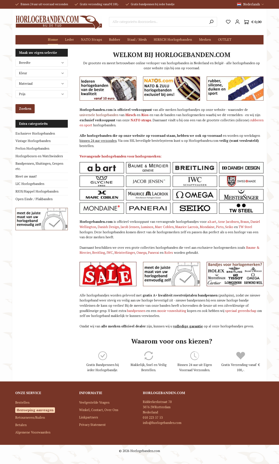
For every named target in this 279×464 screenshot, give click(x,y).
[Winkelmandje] (253, 21)
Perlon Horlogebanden (32, 148)
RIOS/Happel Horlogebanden (36, 191)
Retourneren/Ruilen (30, 417)
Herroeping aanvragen (35, 410)
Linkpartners (88, 417)
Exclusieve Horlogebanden (35, 133)
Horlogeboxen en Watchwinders (39, 156)
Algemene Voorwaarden (32, 432)
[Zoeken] (211, 22)
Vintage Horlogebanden (33, 141)
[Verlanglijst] (228, 21)
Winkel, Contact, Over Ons (98, 410)
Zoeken (25, 109)
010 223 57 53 (153, 417)
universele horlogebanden (99, 115)
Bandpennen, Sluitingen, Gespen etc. (39, 166)
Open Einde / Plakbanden (34, 199)
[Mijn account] (237, 21)
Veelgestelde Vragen (94, 402)
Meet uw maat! (26, 176)
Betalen (21, 425)
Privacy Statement (92, 425)
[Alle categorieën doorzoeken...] (157, 22)
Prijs (41, 94)
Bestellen (22, 402)
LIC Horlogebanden (29, 184)
